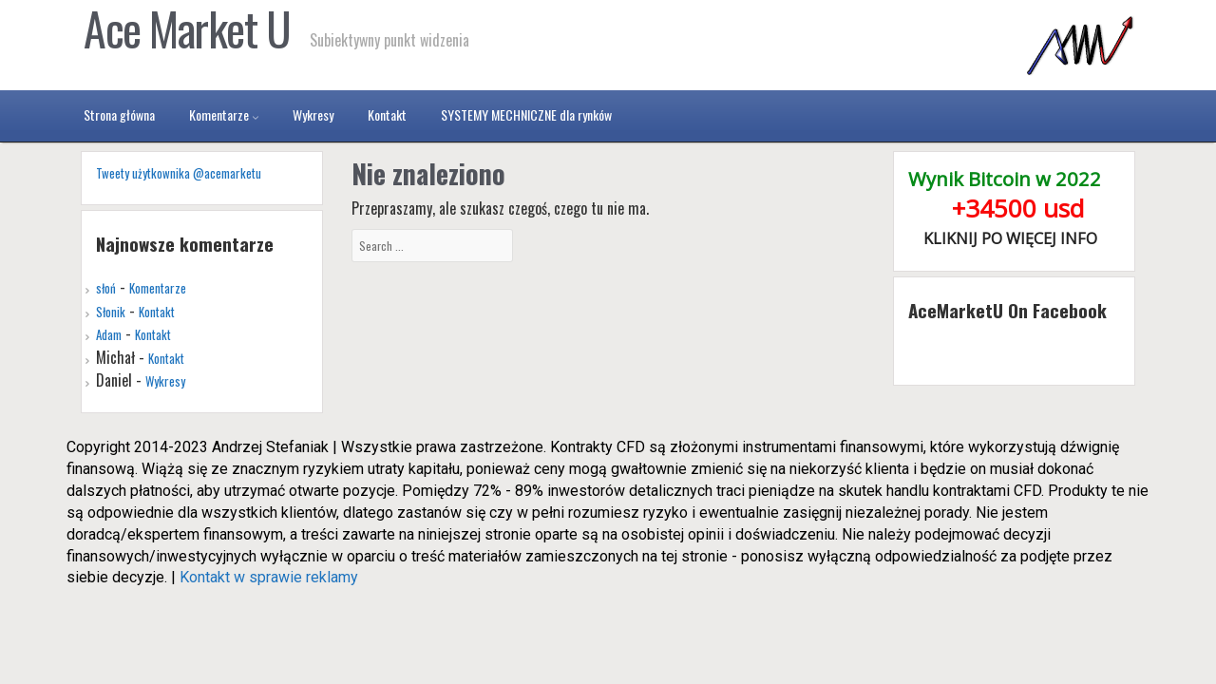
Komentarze (157, 287)
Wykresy (165, 380)
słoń (106, 287)
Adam (109, 334)
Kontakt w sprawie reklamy (269, 577)
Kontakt (157, 311)
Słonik (110, 311)
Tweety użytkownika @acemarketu (178, 172)
